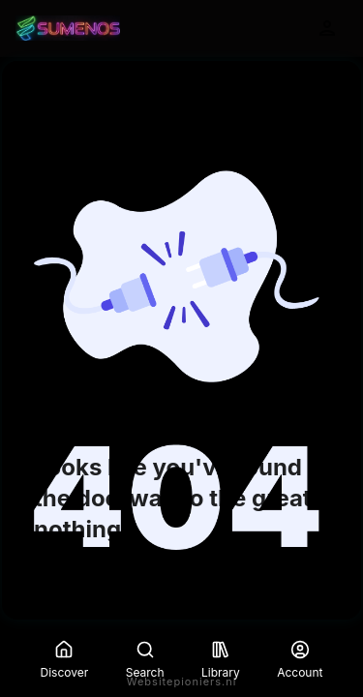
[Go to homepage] (67, 28)
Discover (65, 660)
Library (220, 660)
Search (145, 660)
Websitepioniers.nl (182, 681)
